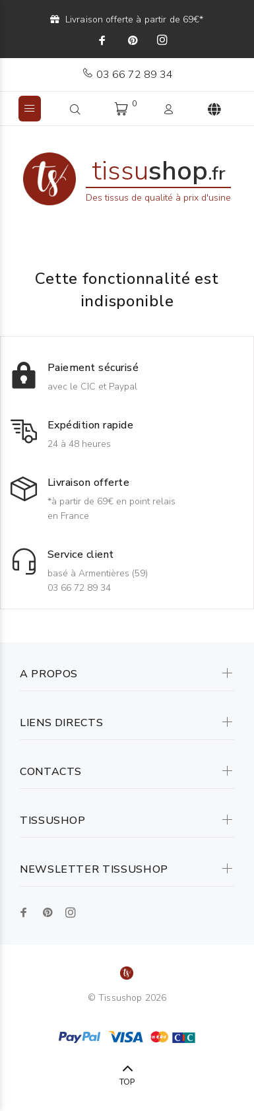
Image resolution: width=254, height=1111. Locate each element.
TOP (127, 1082)
